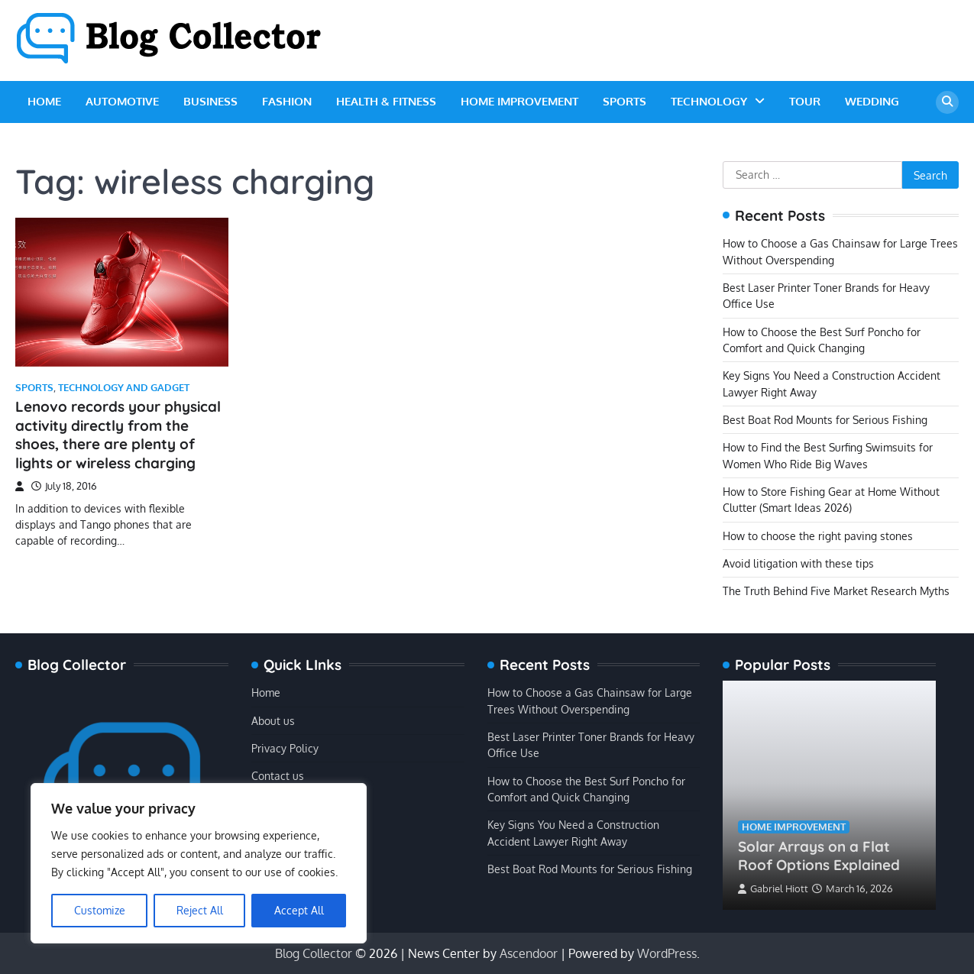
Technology (709, 101)
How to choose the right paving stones (818, 535)
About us (273, 720)
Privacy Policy (285, 748)
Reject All (199, 910)
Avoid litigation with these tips (798, 563)
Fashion (287, 101)
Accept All (299, 910)
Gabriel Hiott (773, 888)
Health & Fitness (386, 101)
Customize (99, 910)
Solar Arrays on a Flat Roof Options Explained (819, 856)
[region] (199, 863)
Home (44, 101)
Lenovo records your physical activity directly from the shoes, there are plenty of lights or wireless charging (118, 434)
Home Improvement (519, 101)
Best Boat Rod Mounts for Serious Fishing (825, 419)
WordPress (667, 953)
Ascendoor (529, 953)
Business (210, 101)
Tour (804, 101)
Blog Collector (313, 953)
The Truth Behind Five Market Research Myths (836, 590)
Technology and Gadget (123, 387)
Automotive (122, 101)
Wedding (872, 101)
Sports (624, 101)
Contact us (277, 775)
